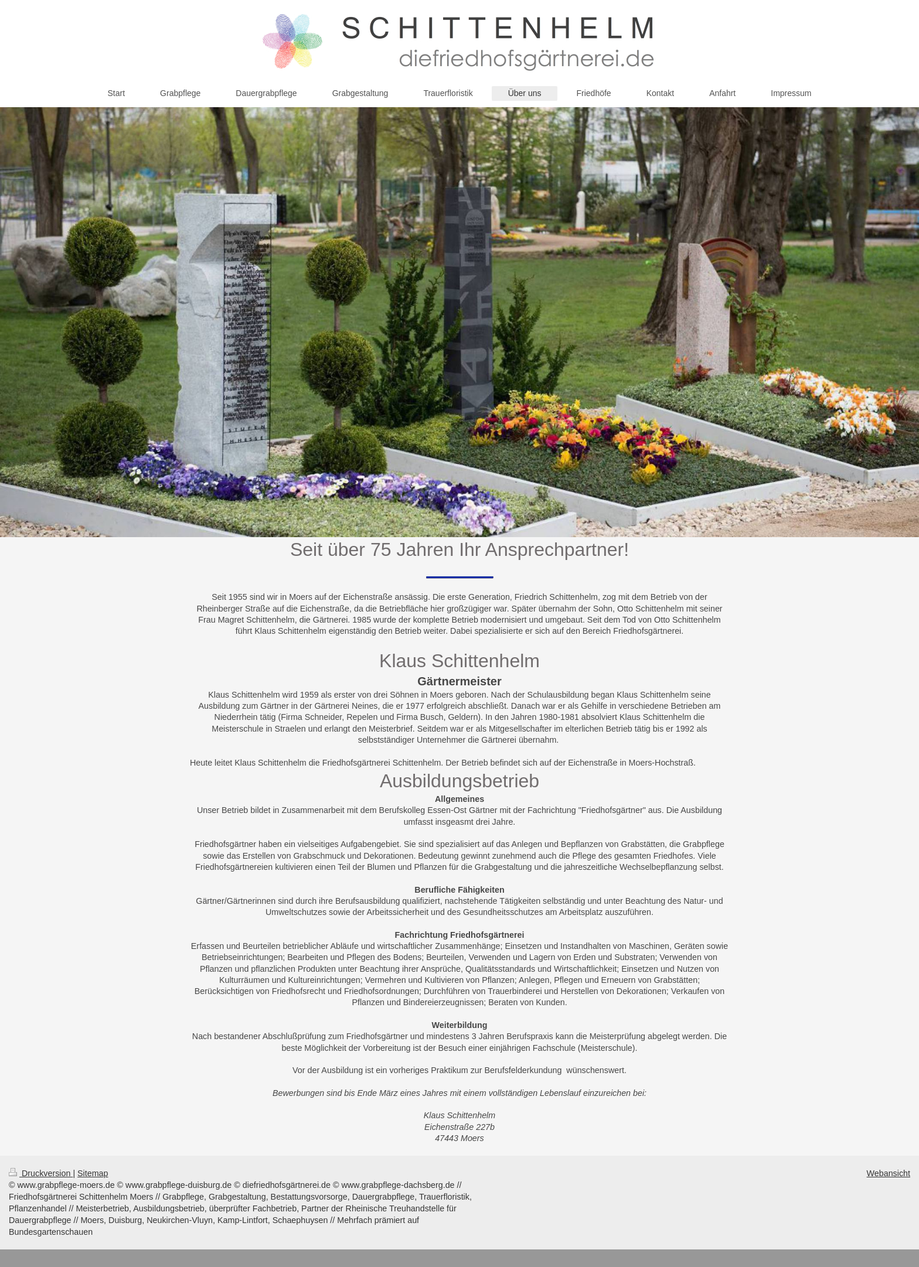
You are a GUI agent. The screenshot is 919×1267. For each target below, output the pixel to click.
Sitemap (92, 1173)
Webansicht (888, 1173)
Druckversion (41, 1173)
